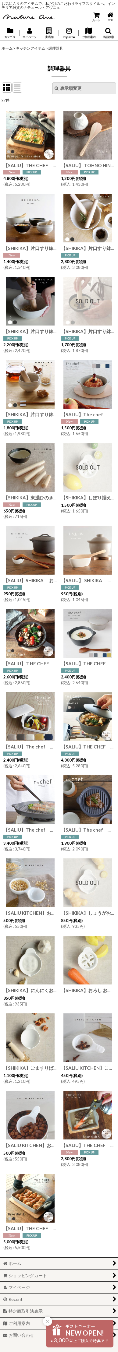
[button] (49, 33)
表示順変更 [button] (68, 88)
